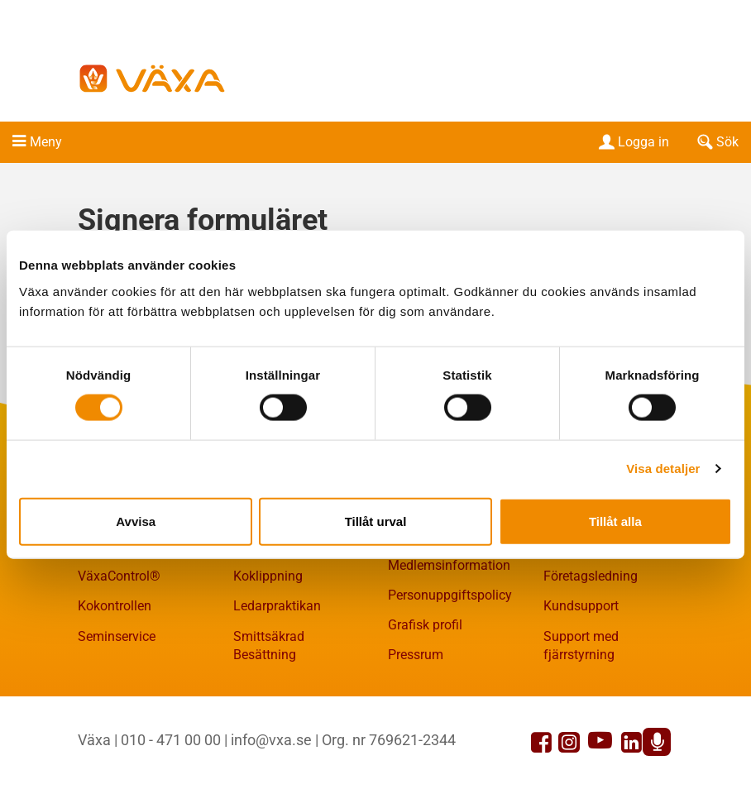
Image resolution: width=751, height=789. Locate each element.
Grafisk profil (425, 625)
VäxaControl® (119, 576)
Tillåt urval (376, 521)
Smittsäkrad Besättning (268, 646)
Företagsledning (590, 576)
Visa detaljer (663, 468)
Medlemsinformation (449, 565)
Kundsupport (581, 606)
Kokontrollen (114, 606)
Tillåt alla (615, 521)
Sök (716, 142)
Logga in (632, 142)
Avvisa (135, 521)
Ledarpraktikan (277, 606)
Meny (46, 142)
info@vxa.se (271, 739)
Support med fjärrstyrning (581, 646)
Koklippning (268, 576)
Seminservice (116, 636)
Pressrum (415, 654)
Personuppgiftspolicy (450, 595)
